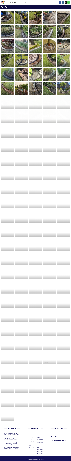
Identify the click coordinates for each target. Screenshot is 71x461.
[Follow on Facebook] (60, 2)
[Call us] (68, 2)
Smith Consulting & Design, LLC (39, 459)
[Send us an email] (66, 2)
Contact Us (23, 2)
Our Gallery (17, 2)
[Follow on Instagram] (63, 2)
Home (11, 2)
